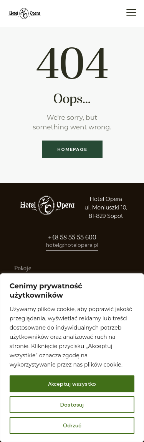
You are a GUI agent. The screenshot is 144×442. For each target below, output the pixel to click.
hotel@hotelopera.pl (72, 244)
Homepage (72, 149)
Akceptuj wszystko (72, 383)
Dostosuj (72, 404)
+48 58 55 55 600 (72, 237)
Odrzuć (72, 425)
